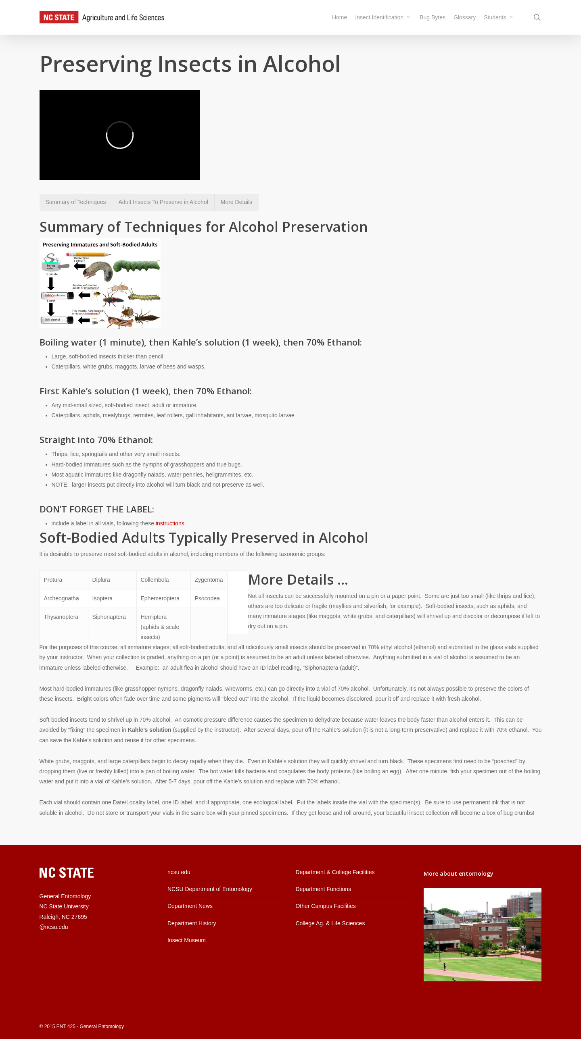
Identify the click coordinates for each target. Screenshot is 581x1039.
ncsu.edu (178, 872)
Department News (190, 906)
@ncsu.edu (54, 927)
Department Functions (323, 889)
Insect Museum (186, 940)
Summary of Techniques (76, 202)
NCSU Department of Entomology (209, 889)
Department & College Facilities (334, 872)
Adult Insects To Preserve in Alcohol (163, 202)
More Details (237, 202)
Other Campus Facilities (325, 906)
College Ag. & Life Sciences (330, 923)
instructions (170, 523)
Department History (191, 923)
